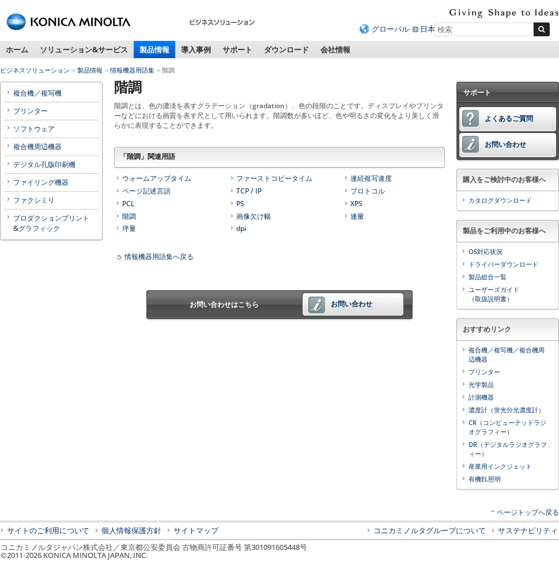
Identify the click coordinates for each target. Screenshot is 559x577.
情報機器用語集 (132, 70)
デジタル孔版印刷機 (44, 164)
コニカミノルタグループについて (429, 530)
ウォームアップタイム (156, 178)
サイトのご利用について (48, 530)
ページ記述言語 (146, 191)
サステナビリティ (528, 530)
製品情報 (154, 49)
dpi (241, 228)
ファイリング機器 (41, 182)
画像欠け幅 (253, 216)
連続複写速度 (371, 178)
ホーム (17, 49)
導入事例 (196, 49)
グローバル (390, 29)
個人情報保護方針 (131, 530)
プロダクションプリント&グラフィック (51, 223)
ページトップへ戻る (528, 512)
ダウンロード (286, 49)
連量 (357, 216)
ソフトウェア (34, 129)
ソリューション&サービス (84, 49)
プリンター (30, 111)
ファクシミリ (34, 200)
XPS (356, 203)
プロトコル (367, 191)
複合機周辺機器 (37, 146)
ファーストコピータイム (274, 178)
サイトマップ (195, 530)
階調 (129, 216)
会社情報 (335, 49)
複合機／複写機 (37, 93)
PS (240, 203)
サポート (237, 49)
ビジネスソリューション (35, 70)
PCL (128, 203)
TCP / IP (249, 191)
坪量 (129, 228)
